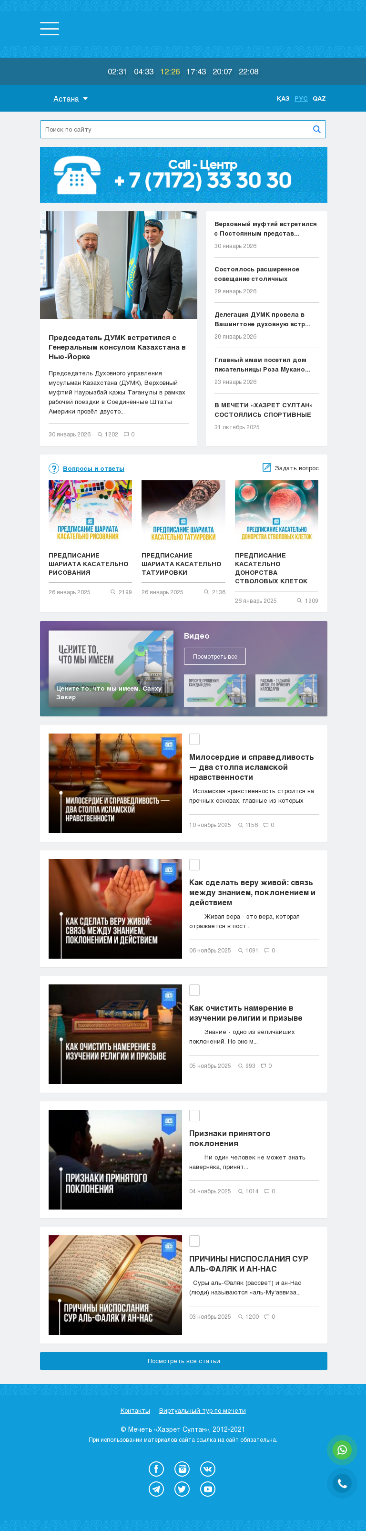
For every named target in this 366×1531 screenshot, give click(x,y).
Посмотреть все (215, 656)
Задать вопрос (297, 468)
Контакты (135, 1410)
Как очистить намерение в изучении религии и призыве (246, 1012)
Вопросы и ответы (93, 468)
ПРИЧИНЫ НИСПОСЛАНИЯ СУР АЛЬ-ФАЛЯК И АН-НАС (248, 1263)
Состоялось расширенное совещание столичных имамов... (256, 274)
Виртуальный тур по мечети (202, 1410)
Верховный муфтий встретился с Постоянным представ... (265, 228)
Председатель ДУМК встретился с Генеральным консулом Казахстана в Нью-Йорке (117, 347)
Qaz (319, 98)
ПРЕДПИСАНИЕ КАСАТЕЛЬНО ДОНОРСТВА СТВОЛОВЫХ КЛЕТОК (271, 568)
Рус (301, 98)
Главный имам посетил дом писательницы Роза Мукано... (262, 364)
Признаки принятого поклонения (230, 1138)
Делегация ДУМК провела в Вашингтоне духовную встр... (262, 319)
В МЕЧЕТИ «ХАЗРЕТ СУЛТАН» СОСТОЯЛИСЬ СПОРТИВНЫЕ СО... (263, 410)
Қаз (283, 98)
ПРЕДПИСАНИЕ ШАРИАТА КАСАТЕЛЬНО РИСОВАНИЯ (88, 563)
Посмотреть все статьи (184, 1361)
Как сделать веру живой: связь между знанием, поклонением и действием (252, 892)
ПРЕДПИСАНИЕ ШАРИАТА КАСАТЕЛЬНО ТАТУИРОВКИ (181, 563)
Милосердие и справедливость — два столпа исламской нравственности (251, 766)
